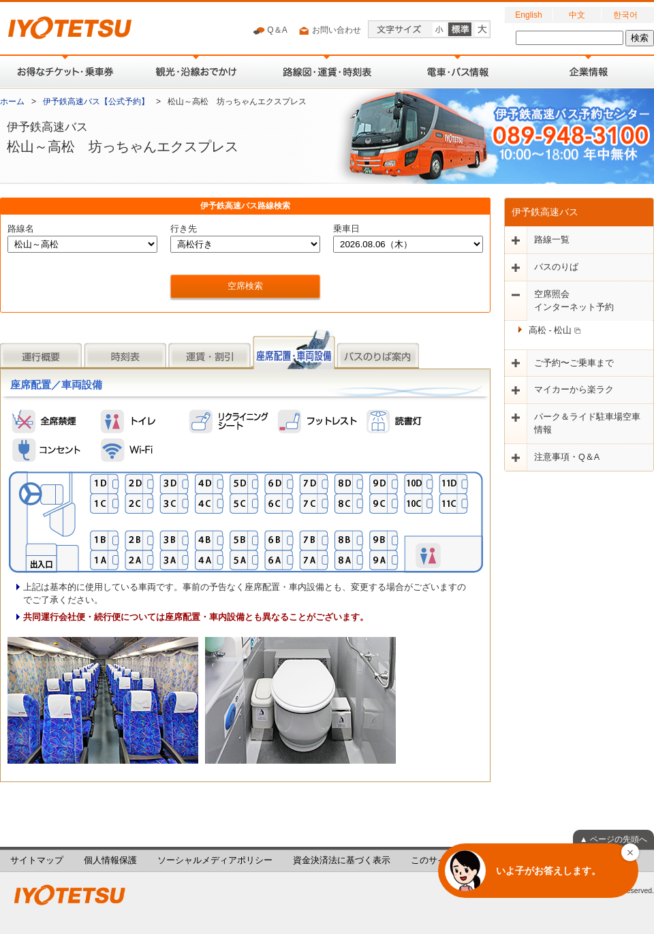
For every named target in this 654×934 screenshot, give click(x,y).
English (528, 15)
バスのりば (556, 267)
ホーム (12, 101)
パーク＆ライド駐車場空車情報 (587, 423)
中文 (577, 15)
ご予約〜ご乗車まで (574, 363)
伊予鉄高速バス (545, 211)
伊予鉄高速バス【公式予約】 (96, 101)
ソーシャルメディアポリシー (214, 860)
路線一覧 (552, 240)
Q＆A (270, 31)
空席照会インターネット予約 (574, 301)
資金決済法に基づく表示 (341, 860)
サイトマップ (36, 860)
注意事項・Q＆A (567, 457)
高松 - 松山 (554, 330)
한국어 (625, 15)
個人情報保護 (110, 860)
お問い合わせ (329, 31)
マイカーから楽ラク (574, 389)
